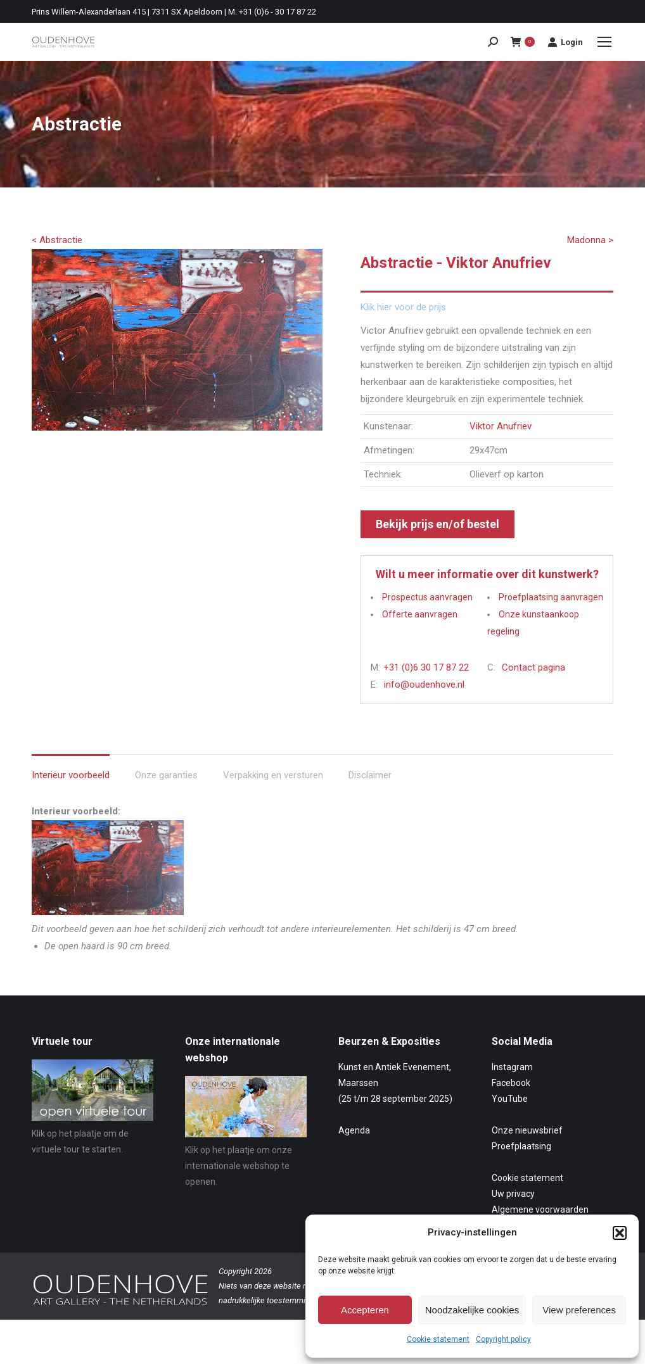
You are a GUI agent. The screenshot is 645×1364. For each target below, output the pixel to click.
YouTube (510, 1099)
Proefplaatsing (521, 1146)
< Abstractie (57, 240)
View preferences (579, 1309)
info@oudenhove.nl (424, 684)
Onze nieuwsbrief (527, 1130)
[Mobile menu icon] (604, 42)
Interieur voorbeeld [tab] (71, 775)
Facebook (511, 1083)
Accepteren (365, 1309)
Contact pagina (533, 667)
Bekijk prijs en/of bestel (437, 524)
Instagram (512, 1067)
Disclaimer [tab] (370, 775)
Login (565, 42)
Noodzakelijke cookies (472, 1309)
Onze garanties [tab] (166, 775)
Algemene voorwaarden (540, 1209)
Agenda (354, 1130)
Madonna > (590, 240)
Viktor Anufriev (500, 426)
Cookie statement (438, 1339)
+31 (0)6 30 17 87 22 (426, 667)
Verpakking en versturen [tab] (273, 775)
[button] (619, 1233)
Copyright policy (503, 1339)
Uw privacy (513, 1194)
